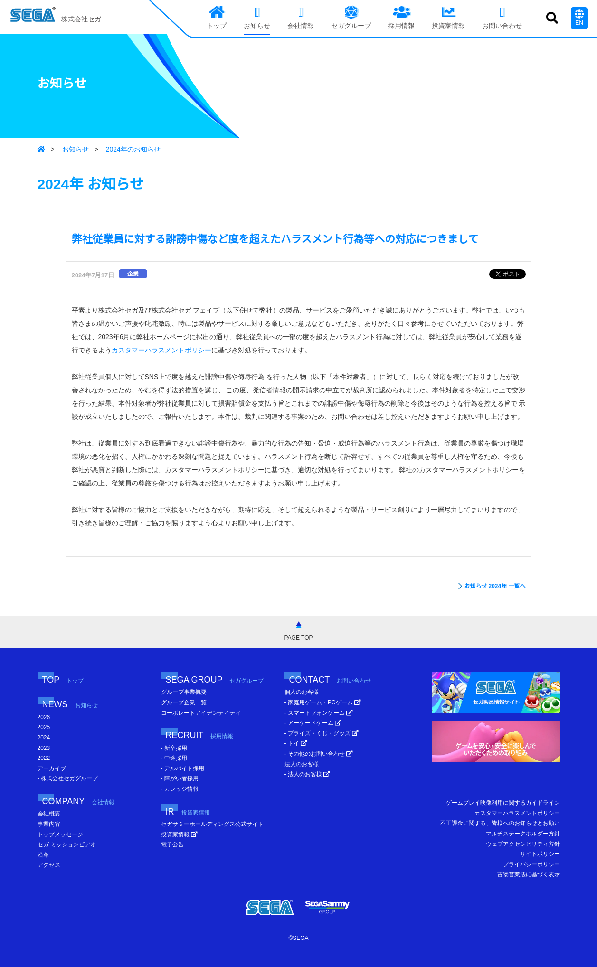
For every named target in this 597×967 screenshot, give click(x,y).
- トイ (296, 743)
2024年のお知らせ (133, 149)
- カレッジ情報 (180, 789)
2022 (44, 758)
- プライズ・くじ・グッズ (321, 733)
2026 (44, 717)
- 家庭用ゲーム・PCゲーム (322, 702)
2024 (44, 737)
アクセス (49, 865)
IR (188, 811)
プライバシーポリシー (531, 864)
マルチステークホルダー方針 (523, 833)
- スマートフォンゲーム (318, 713)
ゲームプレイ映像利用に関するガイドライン (503, 802)
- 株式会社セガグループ (68, 778)
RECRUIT (200, 735)
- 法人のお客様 (307, 774)
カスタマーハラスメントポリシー (161, 350)
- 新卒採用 (174, 748)
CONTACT (330, 679)
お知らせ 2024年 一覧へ (494, 586)
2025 (44, 727)
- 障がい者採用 (180, 778)
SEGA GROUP (215, 679)
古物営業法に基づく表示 (528, 874)
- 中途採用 (174, 758)
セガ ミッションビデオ (67, 844)
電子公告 (172, 844)
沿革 (43, 855)
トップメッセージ (60, 834)
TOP (63, 679)
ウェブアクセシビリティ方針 (523, 844)
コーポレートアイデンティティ (201, 713)
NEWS (70, 704)
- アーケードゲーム (313, 723)
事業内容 (49, 824)
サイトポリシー (540, 854)
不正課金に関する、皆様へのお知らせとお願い (500, 823)
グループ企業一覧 (184, 702)
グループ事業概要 (184, 692)
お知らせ (75, 149)
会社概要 (49, 813)
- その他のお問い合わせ (318, 753)
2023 (44, 748)
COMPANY (78, 801)
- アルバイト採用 (182, 768)
